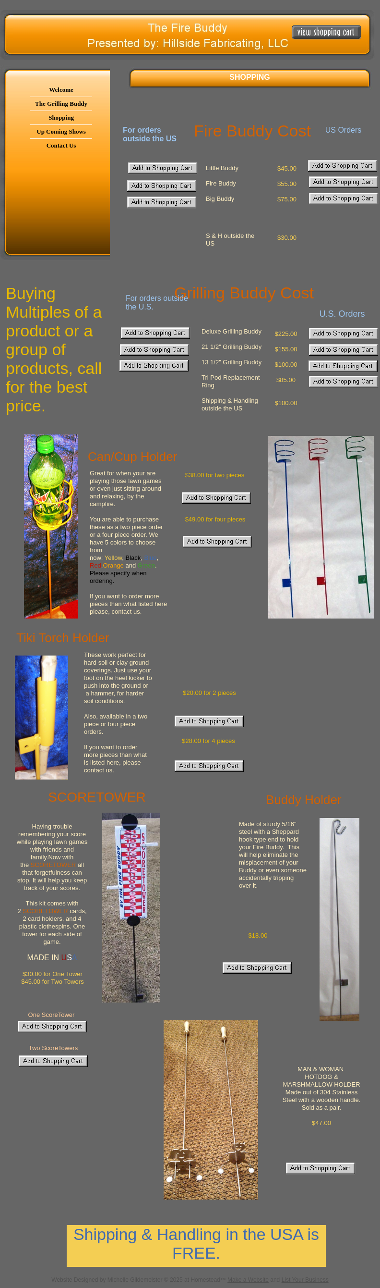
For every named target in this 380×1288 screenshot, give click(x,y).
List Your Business (305, 1279)
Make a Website (248, 1279)
